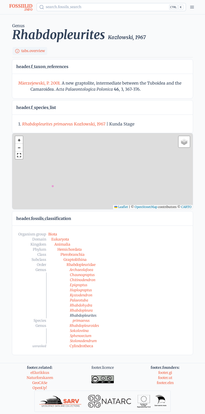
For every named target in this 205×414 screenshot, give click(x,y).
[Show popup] (111, 7)
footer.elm (165, 382)
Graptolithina (75, 259)
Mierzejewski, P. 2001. (40, 83)
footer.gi (165, 372)
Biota (52, 234)
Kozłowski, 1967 (63, 123)
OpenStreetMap (146, 207)
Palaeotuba (79, 300)
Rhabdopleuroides (84, 325)
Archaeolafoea (81, 269)
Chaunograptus (82, 275)
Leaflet (121, 207)
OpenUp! (40, 388)
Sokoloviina (79, 330)
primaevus (81, 320)
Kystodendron (81, 295)
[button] (19, 140)
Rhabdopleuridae (81, 264)
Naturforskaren (40, 377)
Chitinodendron (82, 280)
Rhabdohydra (81, 305)
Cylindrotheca (81, 346)
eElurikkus (39, 372)
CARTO (186, 207)
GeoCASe (39, 382)
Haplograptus (81, 290)
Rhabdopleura (81, 310)
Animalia (62, 244)
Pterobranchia (72, 254)
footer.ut (165, 377)
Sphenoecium (80, 335)
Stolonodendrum (83, 341)
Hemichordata (69, 249)
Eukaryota (60, 239)
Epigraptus (78, 285)
